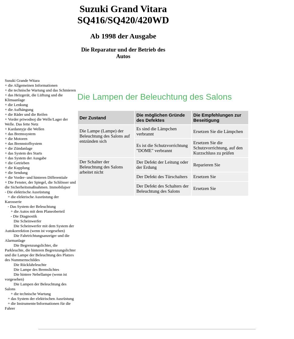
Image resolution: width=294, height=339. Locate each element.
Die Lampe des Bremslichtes (36, 269)
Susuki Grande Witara (22, 80)
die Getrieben (18, 163)
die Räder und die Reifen (27, 114)
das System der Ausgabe (27, 158)
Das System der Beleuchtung (33, 206)
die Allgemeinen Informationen (32, 85)
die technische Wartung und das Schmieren (42, 90)
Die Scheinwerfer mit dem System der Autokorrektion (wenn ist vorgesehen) (39, 228)
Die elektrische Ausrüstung (28, 192)
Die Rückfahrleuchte (30, 264)
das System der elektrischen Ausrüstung (42, 298)
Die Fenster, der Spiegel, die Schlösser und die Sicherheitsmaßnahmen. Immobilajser (40, 184)
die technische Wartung (32, 293)
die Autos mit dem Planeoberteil (39, 211)
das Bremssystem (21, 133)
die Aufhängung (20, 109)
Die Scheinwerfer (27, 221)
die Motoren (17, 138)
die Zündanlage (20, 148)
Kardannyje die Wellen (26, 129)
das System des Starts (25, 153)
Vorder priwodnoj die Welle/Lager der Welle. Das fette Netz (36, 121)
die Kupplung (18, 167)
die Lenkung (18, 104)
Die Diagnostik (25, 216)
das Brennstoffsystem (25, 143)
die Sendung (18, 172)
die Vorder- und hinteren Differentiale (37, 177)
